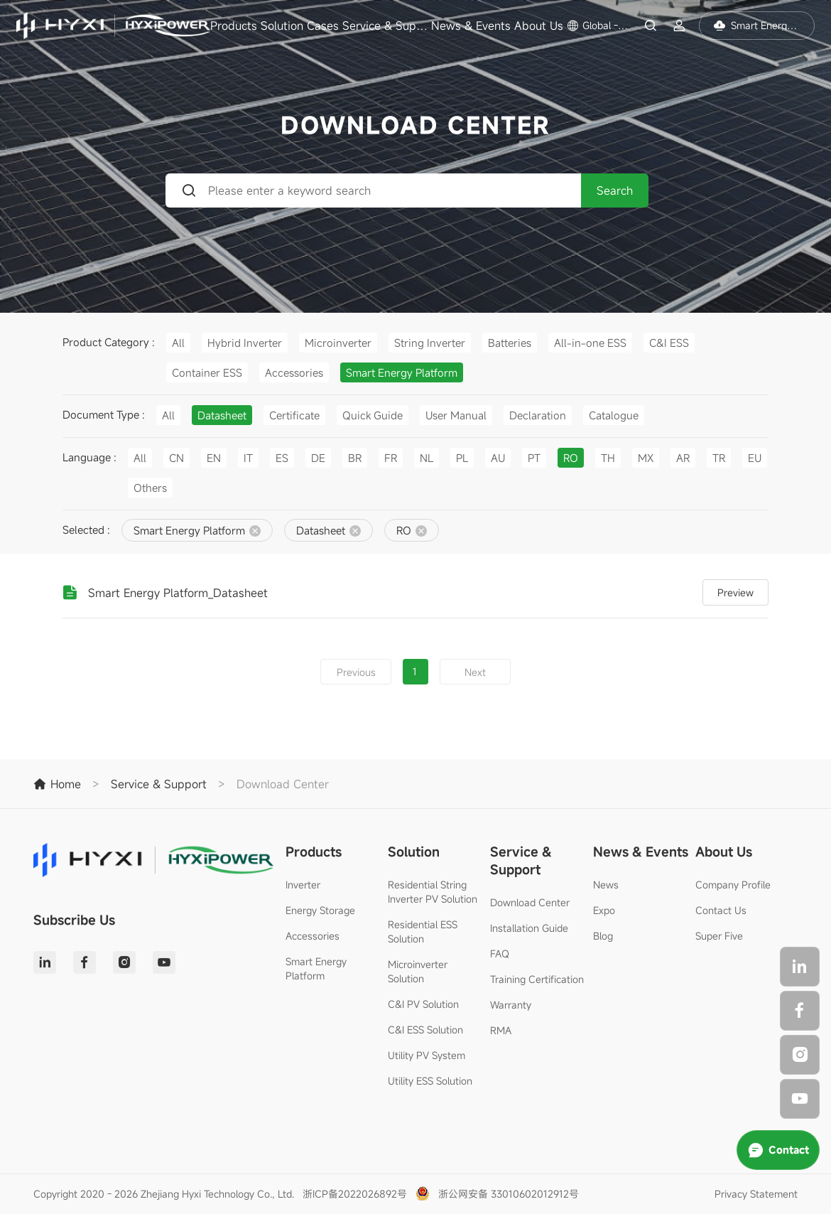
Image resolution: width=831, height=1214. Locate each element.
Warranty (510, 1004)
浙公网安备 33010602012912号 (508, 1193)
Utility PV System (426, 1055)
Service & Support (385, 25)
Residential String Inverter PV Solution (432, 892)
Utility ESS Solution (430, 1080)
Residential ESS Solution (422, 931)
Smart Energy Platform (316, 968)
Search (615, 190)
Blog (603, 935)
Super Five (719, 935)
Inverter (303, 884)
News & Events (471, 25)
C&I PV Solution (423, 1004)
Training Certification (537, 979)
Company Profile (733, 884)
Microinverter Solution (417, 971)
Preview (735, 592)
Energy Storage (320, 910)
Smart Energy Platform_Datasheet (178, 593)
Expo (604, 910)
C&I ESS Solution (425, 1029)
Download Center (530, 902)
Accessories (313, 935)
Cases (323, 25)
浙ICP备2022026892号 (355, 1193)
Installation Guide (529, 928)
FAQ (499, 953)
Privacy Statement (756, 1193)
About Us (538, 25)
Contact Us (720, 910)
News (606, 884)
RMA (500, 1030)
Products (233, 25)
